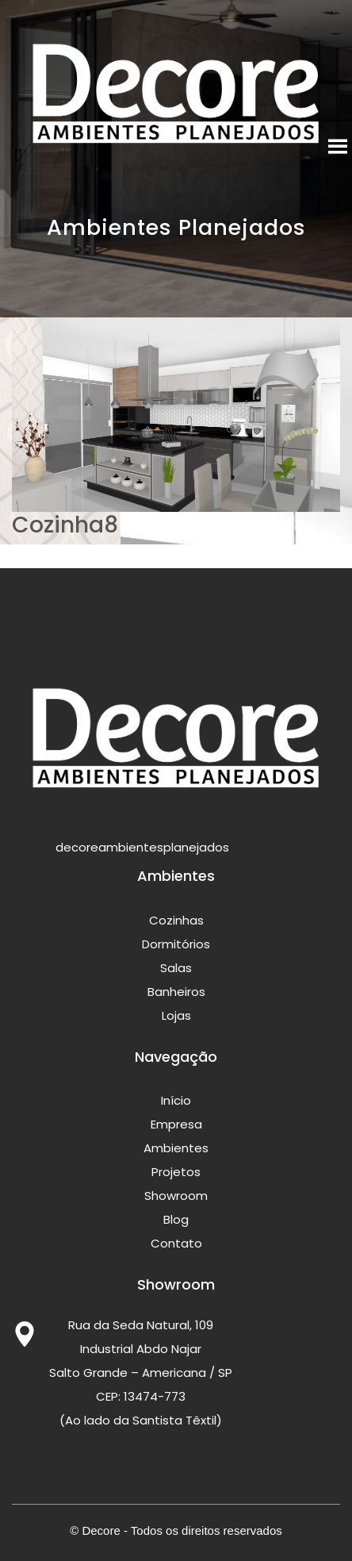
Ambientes (176, 1148)
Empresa (176, 1124)
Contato (176, 1243)
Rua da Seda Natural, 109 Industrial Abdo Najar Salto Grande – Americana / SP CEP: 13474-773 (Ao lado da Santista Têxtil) (140, 1372)
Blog (176, 1219)
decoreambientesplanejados (120, 847)
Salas (176, 967)
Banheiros (176, 991)
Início (176, 1100)
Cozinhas (176, 920)
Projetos (176, 1171)
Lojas (176, 1015)
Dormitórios (176, 944)
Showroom (176, 1195)
